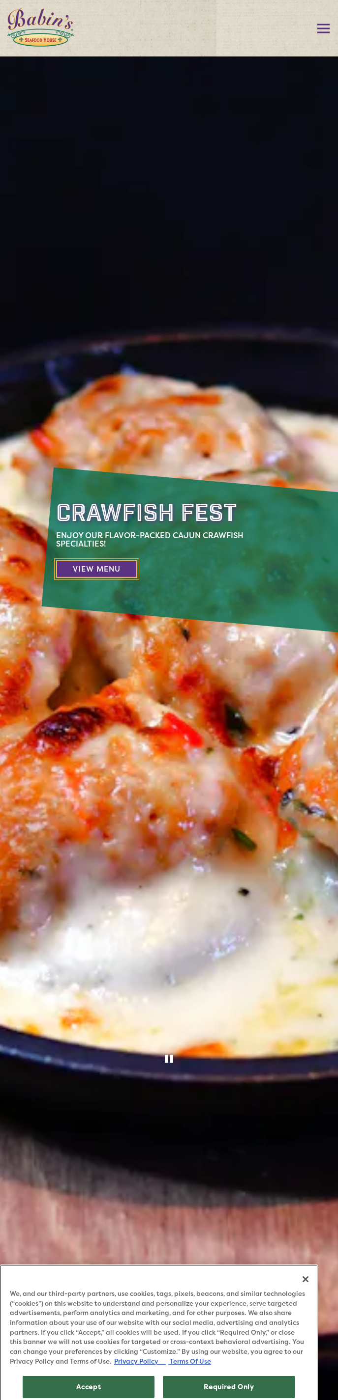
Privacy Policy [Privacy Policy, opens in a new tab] (140, 1373)
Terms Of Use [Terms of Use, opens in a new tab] (189, 1373)
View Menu (105, 568)
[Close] (305, 1291)
